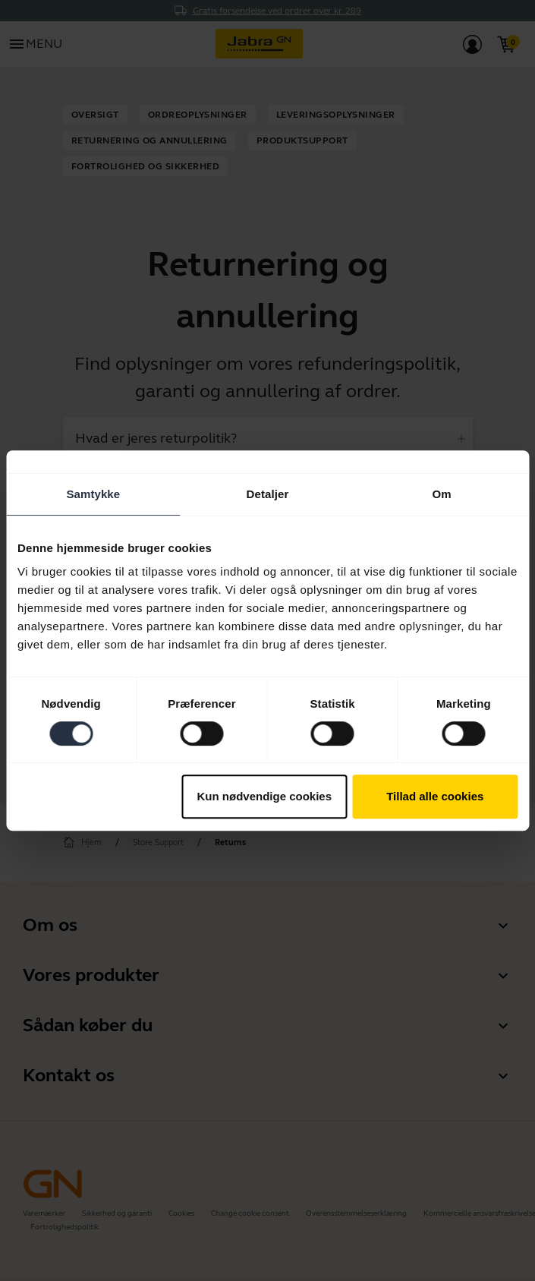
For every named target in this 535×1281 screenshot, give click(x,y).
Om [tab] (442, 493)
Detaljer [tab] (268, 493)
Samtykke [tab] (93, 493)
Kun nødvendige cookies (264, 796)
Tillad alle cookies (434, 796)
